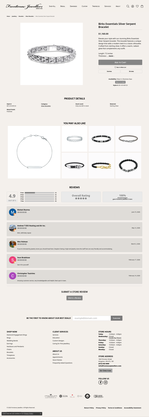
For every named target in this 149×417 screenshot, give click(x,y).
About (118, 6)
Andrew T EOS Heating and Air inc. (31, 226)
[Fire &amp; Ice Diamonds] (72, 396)
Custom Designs (58, 341)
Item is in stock (120, 82)
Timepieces (96, 6)
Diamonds (73, 6)
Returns (131, 71)
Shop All (52, 6)
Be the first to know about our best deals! (49, 318)
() (56, 193)
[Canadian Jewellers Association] (99, 396)
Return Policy (89, 408)
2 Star (22, 199)
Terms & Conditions (115, 408)
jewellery (14, 16)
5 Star (22, 193)
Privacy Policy (101, 408)
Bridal (62, 6)
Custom (84, 6)
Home (8, 16)
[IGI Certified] (79, 396)
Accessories (11, 358)
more (111, 56)
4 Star (22, 195)
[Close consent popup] (40, 413)
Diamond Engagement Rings (17, 335)
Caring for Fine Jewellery (61, 344)
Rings (9, 338)
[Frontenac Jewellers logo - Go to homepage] (24, 6)
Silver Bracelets (30, 16)
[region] (51, 54)
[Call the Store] (103, 364)
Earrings (10, 344)
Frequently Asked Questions (62, 363)
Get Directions (105, 371)
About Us (56, 354)
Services (108, 6)
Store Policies (57, 360)
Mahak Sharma (23, 210)
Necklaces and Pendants (15, 346)
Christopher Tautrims (26, 273)
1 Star (22, 201)
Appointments (58, 357)
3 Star (22, 197)
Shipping (109, 71)
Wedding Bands (12, 341)
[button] (128, 6)
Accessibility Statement (132, 408)
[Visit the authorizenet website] (87, 396)
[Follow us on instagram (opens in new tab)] (105, 382)
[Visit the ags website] (50, 396)
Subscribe (116, 318)
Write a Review (74, 298)
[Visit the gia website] (63, 396)
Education (56, 338)
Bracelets (21, 16)
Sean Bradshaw (23, 257)
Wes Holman (22, 242)
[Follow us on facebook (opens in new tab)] (100, 382)
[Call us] (109, 366)
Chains (9, 349)
